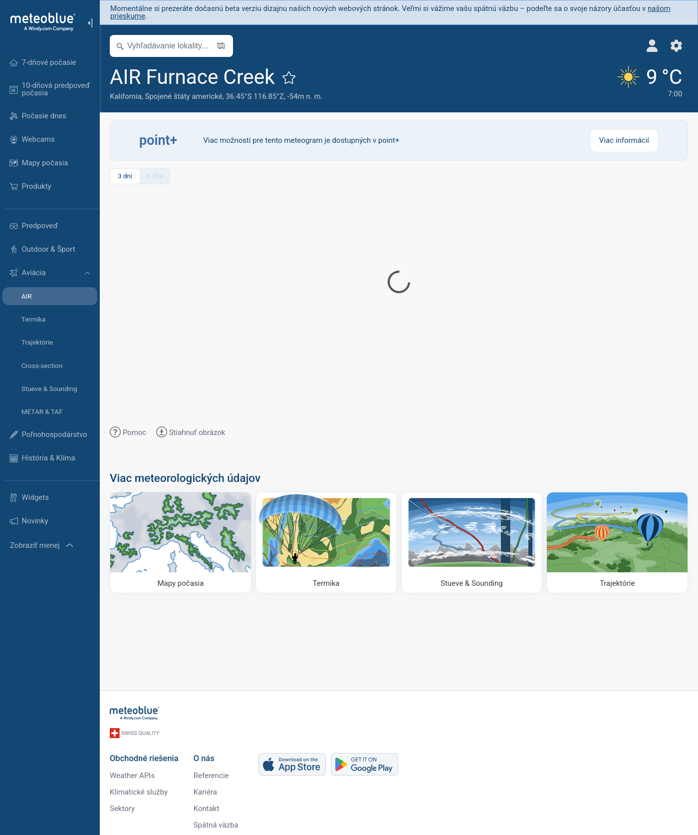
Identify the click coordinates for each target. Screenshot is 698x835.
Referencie (211, 775)
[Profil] (652, 45)
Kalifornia (126, 96)
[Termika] (326, 542)
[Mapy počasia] (180, 542)
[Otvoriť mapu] (221, 46)
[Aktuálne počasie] (648, 83)
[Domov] (39, 22)
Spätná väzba (216, 825)
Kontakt (207, 808)
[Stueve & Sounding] (472, 542)
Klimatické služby (139, 792)
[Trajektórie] (617, 542)
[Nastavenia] (676, 45)
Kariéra (205, 792)
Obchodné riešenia (144, 758)
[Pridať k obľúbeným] (289, 77)
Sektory (122, 808)
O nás (204, 758)
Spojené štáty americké (184, 96)
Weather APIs (132, 775)
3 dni (125, 176)
